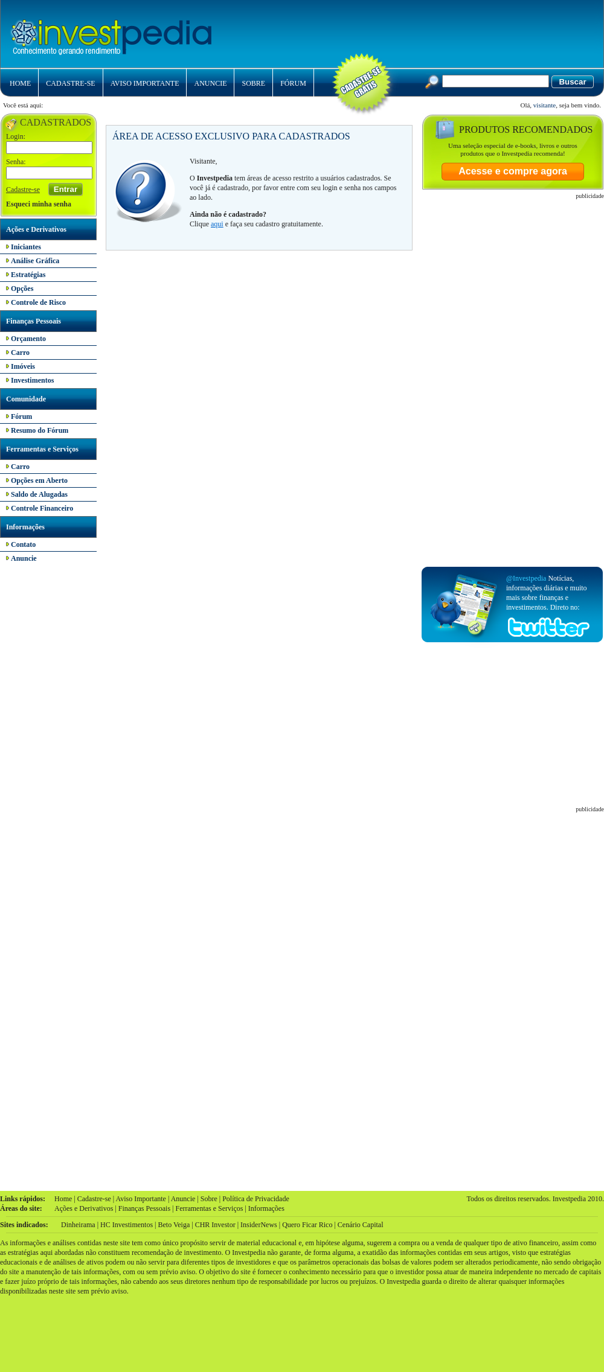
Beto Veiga (174, 1224)
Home (63, 1199)
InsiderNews (258, 1224)
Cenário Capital (361, 1224)
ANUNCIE (210, 83)
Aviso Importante (140, 1199)
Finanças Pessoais (33, 321)
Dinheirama (78, 1224)
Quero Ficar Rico (307, 1224)
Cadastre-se (23, 189)
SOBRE (253, 83)
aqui (217, 224)
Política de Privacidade (255, 1199)
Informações (25, 527)
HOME (20, 83)
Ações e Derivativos (36, 229)
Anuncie (183, 1199)
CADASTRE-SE (70, 83)
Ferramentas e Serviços (42, 449)
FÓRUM (293, 83)
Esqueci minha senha (38, 204)
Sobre (209, 1199)
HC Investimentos (126, 1224)
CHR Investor (215, 1224)
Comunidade (26, 399)
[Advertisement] (434, 96)
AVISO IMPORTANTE (145, 83)
